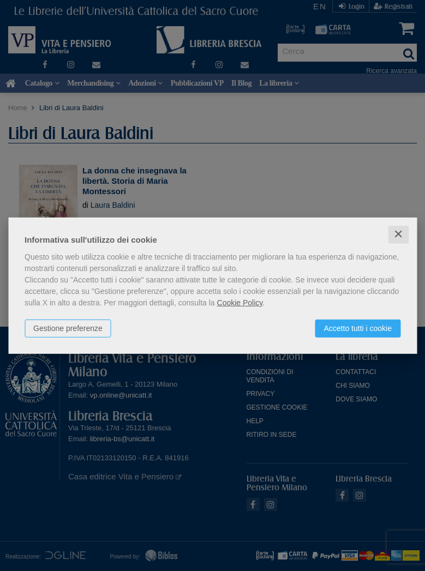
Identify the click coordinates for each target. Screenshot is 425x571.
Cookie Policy (240, 302)
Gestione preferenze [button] (68, 328)
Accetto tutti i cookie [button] (358, 328)
